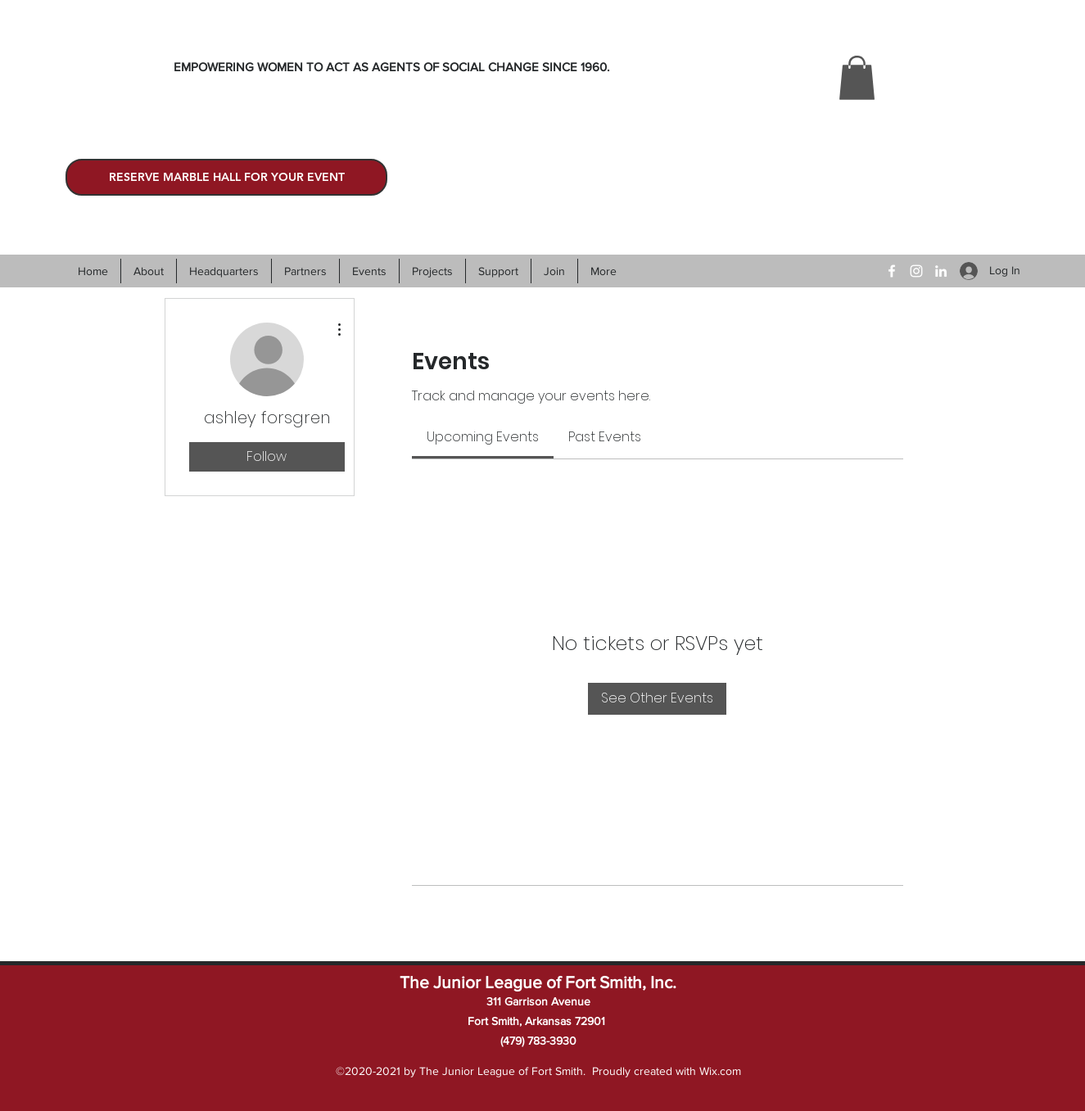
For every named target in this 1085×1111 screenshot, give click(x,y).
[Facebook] (892, 271)
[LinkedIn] (941, 271)
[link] (483, 436)
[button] (857, 78)
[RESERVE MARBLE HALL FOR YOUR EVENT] (226, 177)
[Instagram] (916, 271)
